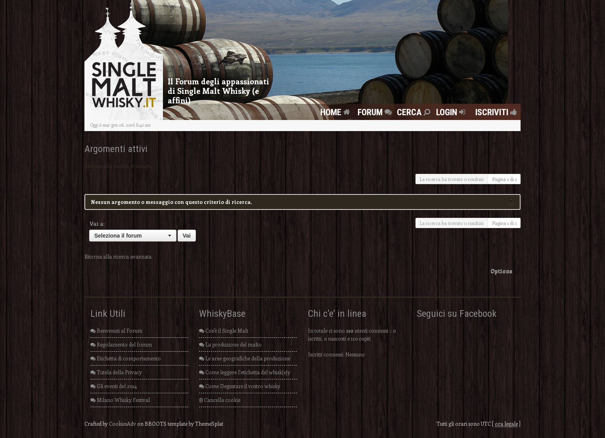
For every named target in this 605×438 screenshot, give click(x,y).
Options (501, 270)
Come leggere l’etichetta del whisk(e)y (244, 372)
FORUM (376, 112)
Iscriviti (494, 112)
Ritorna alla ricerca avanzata (117, 165)
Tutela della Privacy (116, 372)
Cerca (414, 112)
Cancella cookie (219, 399)
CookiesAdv (122, 423)
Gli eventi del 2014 (113, 386)
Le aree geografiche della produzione (244, 358)
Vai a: (97, 223)
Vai (187, 235)
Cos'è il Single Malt (223, 330)
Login (451, 112)
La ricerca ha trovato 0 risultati (451, 179)
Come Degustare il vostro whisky (239, 386)
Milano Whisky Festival (120, 399)
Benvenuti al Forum (116, 330)
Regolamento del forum (121, 344)
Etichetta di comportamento (125, 358)
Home (336, 112)
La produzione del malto (230, 344)
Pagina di (504, 179)
